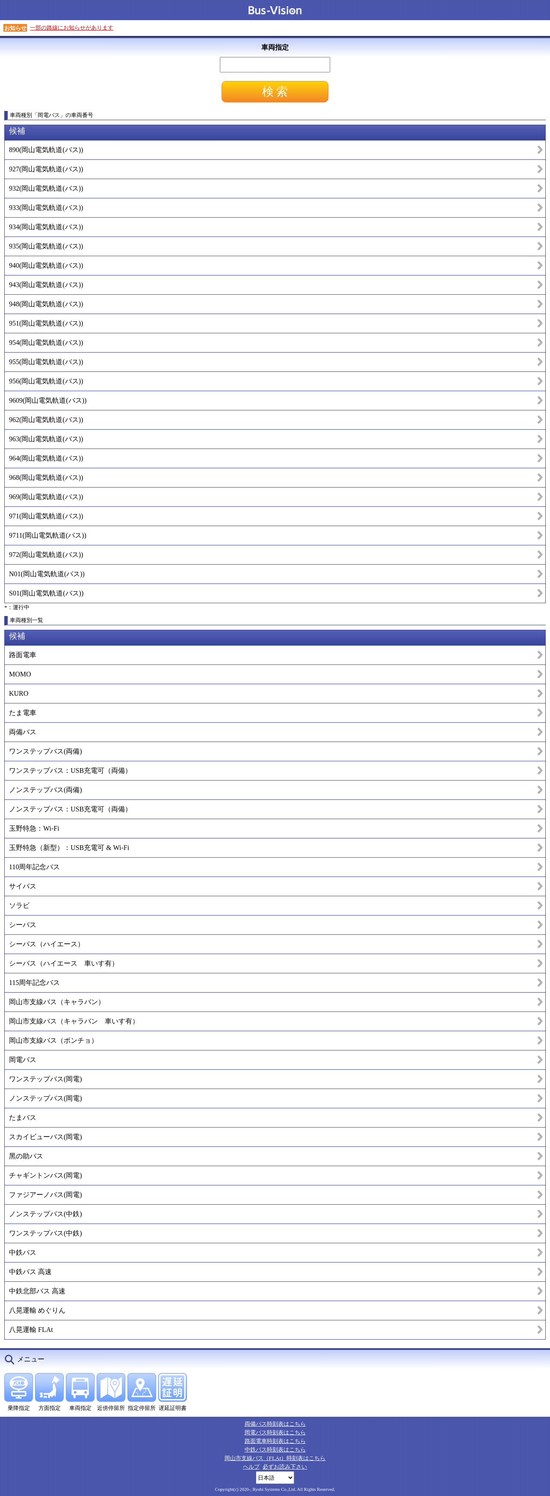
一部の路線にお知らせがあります (71, 27)
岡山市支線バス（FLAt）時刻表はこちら (275, 1458)
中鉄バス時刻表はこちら (275, 1449)
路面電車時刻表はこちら (275, 1441)
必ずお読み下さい (285, 1466)
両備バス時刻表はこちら (275, 1424)
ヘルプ (251, 1466)
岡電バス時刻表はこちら (275, 1432)
